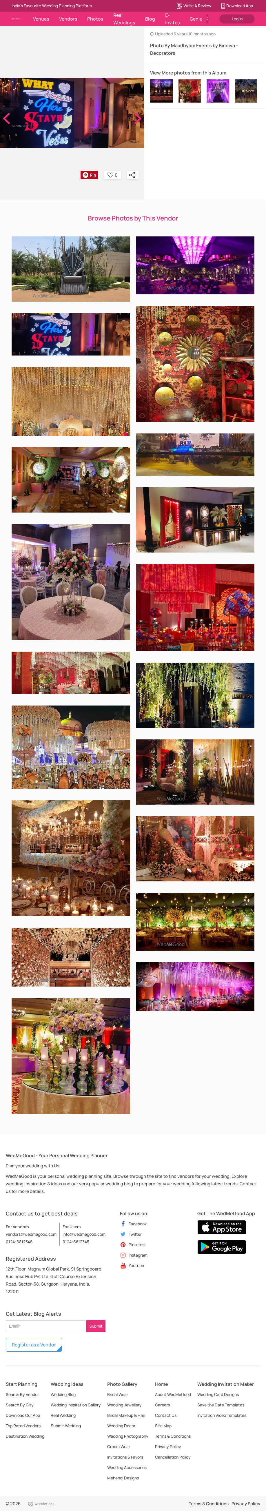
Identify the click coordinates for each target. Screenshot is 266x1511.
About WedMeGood (173, 1394)
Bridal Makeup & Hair (126, 1415)
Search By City (20, 1405)
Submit (96, 1326)
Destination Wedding (25, 1436)
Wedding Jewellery (124, 1405)
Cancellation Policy (173, 1457)
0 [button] (113, 175)
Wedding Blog (63, 1394)
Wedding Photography (127, 1436)
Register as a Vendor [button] (34, 1345)
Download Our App (23, 1415)
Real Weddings (124, 19)
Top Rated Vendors (23, 1425)
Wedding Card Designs (218, 1394)
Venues (41, 19)
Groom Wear (118, 1446)
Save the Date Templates (220, 1405)
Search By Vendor (22, 1394)
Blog (150, 19)
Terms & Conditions (173, 1436)
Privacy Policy (168, 1446)
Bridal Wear (117, 1394)
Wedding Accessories (127, 1467)
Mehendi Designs (123, 1478)
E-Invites (172, 19)
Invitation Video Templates (221, 1415)
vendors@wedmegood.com (31, 1234)
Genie (196, 19)
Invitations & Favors (125, 1457)
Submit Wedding (66, 1425)
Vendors (68, 19)
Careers (162, 1405)
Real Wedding (63, 1415)
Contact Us (165, 1415)
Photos (95, 19)
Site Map (163, 1425)
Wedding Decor (121, 1425)
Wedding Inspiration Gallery (76, 1405)
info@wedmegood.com (84, 1234)
